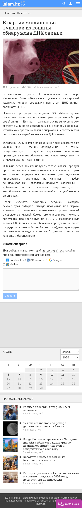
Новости (9, 13)
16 (41, 379)
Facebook (16, 260)
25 (62, 383)
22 (30, 383)
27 (8, 388)
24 (52, 383)
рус (23, 5)
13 (8, 379)
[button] (69, 503)
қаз (23, 2)
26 (73, 383)
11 (62, 374)
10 (52, 374)
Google (57, 260)
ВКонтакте (37, 260)
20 (8, 383)
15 (30, 379)
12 (73, 374)
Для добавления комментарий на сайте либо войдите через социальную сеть (39, 253)
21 (19, 383)
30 (41, 388)
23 (41, 383)
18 (62, 379)
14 (19, 379)
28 (19, 388)
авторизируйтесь (53, 250)
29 (30, 388)
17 (52, 379)
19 (73, 379)
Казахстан (23, 13)
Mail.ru (14, 264)
